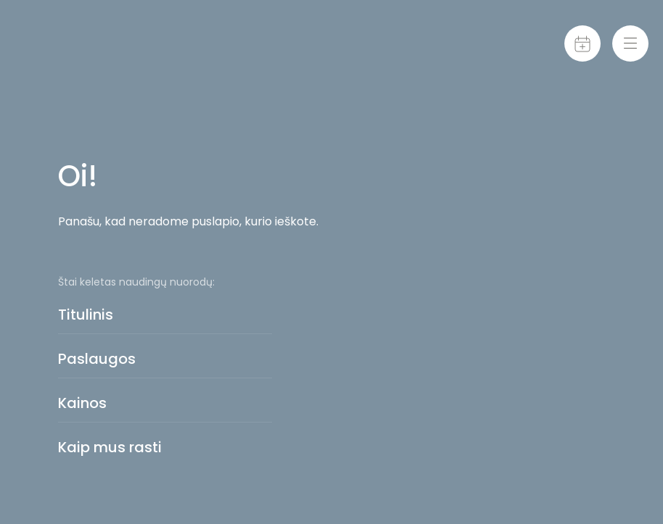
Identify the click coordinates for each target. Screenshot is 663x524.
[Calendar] (582, 43)
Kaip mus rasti (110, 447)
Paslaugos (97, 359)
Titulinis (85, 314)
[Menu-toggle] (630, 43)
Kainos (82, 403)
